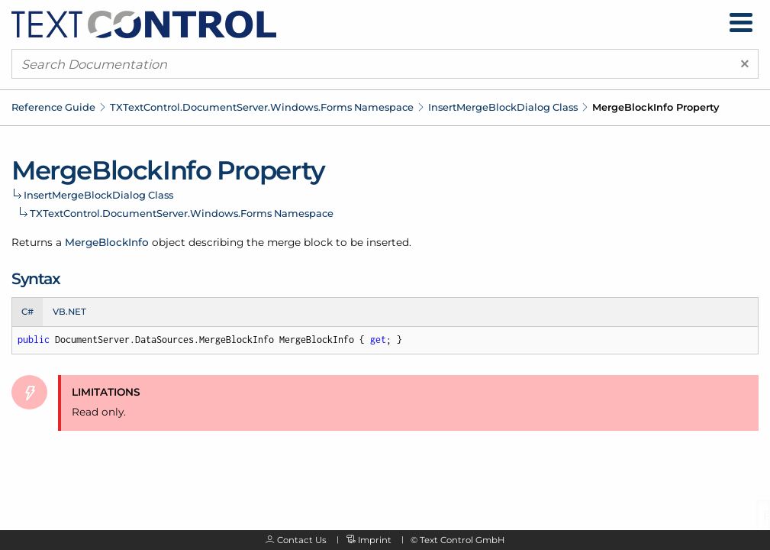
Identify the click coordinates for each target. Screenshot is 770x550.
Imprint (374, 540)
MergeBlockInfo (107, 242)
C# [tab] (27, 311)
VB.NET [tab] (69, 311)
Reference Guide (53, 107)
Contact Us (302, 540)
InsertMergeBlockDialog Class (503, 107)
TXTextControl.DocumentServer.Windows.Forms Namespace (262, 107)
